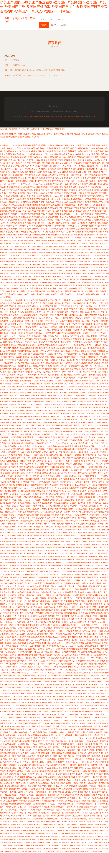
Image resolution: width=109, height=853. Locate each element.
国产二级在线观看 (44, 163)
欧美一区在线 (49, 688)
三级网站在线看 (53, 622)
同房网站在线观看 (41, 655)
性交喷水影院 (82, 807)
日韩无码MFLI (28, 500)
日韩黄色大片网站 (100, 214)
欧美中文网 (30, 625)
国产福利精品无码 (68, 211)
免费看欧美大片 (60, 798)
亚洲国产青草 (98, 777)
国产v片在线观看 (32, 780)
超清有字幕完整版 (33, 217)
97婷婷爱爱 (66, 300)
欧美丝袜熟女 (67, 509)
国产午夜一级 (97, 562)
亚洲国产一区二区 (79, 640)
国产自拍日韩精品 (79, 667)
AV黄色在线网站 (71, 354)
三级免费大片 (44, 416)
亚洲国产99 (98, 744)
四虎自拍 (71, 449)
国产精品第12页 (101, 667)
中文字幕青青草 (88, 759)
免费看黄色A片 (10, 726)
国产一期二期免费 (77, 556)
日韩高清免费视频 (29, 717)
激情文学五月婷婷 (29, 565)
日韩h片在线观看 (90, 327)
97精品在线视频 (81, 318)
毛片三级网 (65, 369)
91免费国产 (30, 524)
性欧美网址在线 (81, 154)
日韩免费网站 (76, 333)
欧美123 (16, 333)
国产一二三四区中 (40, 673)
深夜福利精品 (46, 726)
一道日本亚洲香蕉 (40, 160)
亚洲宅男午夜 (91, 455)
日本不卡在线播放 (19, 336)
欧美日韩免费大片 (45, 473)
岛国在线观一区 (31, 181)
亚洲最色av (65, 574)
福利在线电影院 (29, 145)
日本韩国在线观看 (95, 771)
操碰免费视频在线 (31, 205)
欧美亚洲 (25, 759)
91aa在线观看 (47, 527)
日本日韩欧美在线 (95, 419)
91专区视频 (72, 765)
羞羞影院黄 (80, 500)
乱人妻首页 (66, 792)
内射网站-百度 (8, 622)
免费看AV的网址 (45, 226)
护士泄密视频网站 (55, 753)
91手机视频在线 (86, 184)
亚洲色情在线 (45, 780)
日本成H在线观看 (42, 551)
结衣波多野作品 (21, 497)
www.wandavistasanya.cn (34, 116)
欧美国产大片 (38, 476)
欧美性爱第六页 (11, 312)
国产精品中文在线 (41, 685)
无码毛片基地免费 (96, 780)
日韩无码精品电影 (83, 312)
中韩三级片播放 (14, 843)
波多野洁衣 (34, 699)
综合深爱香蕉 (46, 756)
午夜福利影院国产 (99, 208)
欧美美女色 (75, 616)
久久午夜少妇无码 (87, 175)
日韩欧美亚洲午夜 (28, 461)
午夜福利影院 (7, 226)
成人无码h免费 (18, 166)
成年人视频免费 (63, 402)
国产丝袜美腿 (90, 181)
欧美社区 (95, 387)
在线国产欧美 (7, 342)
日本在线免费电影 (31, 166)
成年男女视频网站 (89, 586)
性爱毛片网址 (47, 491)
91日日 (105, 786)
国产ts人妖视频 (59, 172)
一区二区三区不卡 (82, 658)
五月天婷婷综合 (25, 750)
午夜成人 (21, 524)
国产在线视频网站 (24, 449)
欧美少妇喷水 (31, 345)
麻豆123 (57, 413)
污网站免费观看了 (70, 378)
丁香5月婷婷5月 (71, 497)
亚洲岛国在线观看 (83, 694)
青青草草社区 (8, 834)
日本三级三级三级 (17, 205)
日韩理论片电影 (49, 497)
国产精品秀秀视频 (54, 169)
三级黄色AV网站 (58, 834)
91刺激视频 (47, 419)
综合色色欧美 (86, 837)
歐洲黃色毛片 (30, 148)
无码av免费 (104, 413)
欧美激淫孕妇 (87, 610)
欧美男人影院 (23, 479)
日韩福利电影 (72, 452)
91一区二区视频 (68, 822)
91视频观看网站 (84, 196)
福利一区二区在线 (62, 720)
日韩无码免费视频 (38, 440)
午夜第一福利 (11, 422)
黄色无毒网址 (61, 452)
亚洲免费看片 (41, 354)
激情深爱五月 (67, 169)
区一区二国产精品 (34, 527)
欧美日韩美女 (49, 360)
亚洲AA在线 (102, 556)
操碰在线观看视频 (97, 434)
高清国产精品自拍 (15, 741)
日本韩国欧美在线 (34, 491)
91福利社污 (9, 586)
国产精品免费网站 (13, 548)
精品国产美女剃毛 (23, 798)
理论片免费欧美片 (10, 530)
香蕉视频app (96, 792)
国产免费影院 (59, 151)
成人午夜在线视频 (81, 542)
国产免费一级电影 (15, 711)
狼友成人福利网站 (46, 318)
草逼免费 (36, 434)
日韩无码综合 (25, 819)
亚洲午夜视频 (81, 691)
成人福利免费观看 (73, 780)
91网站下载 (36, 711)
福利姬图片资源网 (32, 327)
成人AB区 (24, 384)
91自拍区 (15, 488)
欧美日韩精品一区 (52, 357)
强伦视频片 (65, 470)
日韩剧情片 (99, 834)
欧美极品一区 (5, 598)
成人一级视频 (42, 232)
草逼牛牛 (71, 518)
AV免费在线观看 (31, 339)
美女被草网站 (41, 622)
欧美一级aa (7, 372)
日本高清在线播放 (44, 577)
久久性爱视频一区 (81, 682)
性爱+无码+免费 (69, 223)
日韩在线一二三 (68, 738)
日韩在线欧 (65, 625)
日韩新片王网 (80, 804)
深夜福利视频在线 (81, 437)
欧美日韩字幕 (67, 571)
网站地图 (35, 137)
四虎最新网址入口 (30, 437)
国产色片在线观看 (20, 559)
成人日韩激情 (80, 223)
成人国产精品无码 (66, 381)
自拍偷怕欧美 (50, 330)
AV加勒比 (36, 545)
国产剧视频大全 (59, 405)
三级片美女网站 (90, 530)
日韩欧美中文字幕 (44, 777)
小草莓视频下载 (47, 306)
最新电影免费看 (63, 506)
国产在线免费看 (11, 491)
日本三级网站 (94, 151)
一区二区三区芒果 (67, 390)
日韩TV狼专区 (34, 652)
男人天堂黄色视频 (102, 202)
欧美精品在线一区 (25, 732)
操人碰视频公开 (91, 556)
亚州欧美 (68, 455)
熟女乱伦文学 (96, 491)
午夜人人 (3, 309)
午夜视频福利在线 (41, 613)
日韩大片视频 (58, 473)
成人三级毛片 (21, 196)
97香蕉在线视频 (24, 595)
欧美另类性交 (44, 559)
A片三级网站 (95, 559)
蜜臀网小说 (96, 545)
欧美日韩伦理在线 (54, 393)
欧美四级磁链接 (93, 661)
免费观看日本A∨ (53, 446)
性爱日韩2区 (69, 711)
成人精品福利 (21, 720)
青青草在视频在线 (82, 390)
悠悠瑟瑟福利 (32, 482)
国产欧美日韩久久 (82, 810)
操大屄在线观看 (66, 396)
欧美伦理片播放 (18, 223)
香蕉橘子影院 (58, 491)
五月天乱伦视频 (15, 577)
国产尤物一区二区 (49, 667)
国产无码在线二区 (43, 783)
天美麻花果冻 (29, 845)
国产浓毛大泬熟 (45, 387)
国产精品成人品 (52, 637)
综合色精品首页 (29, 601)
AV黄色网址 (7, 762)
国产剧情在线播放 (26, 667)
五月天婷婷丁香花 (101, 315)
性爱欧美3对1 (32, 694)
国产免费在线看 (64, 220)
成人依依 (77, 381)
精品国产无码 (86, 735)
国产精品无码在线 (79, 741)
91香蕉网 (38, 667)
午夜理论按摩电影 (72, 425)
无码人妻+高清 (19, 738)
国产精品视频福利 (34, 735)
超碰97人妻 (40, 828)
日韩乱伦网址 (34, 530)
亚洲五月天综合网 (36, 405)
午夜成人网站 (79, 336)
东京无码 (30, 470)
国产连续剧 (52, 673)
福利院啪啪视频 (52, 187)
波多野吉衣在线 (22, 154)
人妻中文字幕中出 (9, 190)
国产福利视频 (98, 402)
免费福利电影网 (76, 422)
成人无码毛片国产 (28, 792)
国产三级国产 (71, 503)
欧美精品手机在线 (51, 384)
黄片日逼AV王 (5, 336)
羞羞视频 (45, 303)
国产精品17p (95, 360)
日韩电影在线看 (79, 565)
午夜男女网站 (6, 488)
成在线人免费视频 (71, 655)
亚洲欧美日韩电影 (65, 342)
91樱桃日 (73, 402)
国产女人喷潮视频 (62, 399)
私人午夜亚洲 (84, 354)
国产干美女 (43, 458)
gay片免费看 (90, 431)
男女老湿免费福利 (84, 545)
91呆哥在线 (49, 661)
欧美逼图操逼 (71, 562)
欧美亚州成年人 (42, 396)
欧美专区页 (82, 720)
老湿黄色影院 (21, 661)
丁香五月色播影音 (87, 834)
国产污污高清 (54, 229)
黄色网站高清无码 (33, 634)
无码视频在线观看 (76, 440)
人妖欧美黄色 (40, 187)
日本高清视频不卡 (97, 711)
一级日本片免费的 (12, 664)
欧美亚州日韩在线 (64, 607)
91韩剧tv (72, 357)
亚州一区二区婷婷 (54, 211)
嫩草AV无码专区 (71, 434)
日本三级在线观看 (37, 768)
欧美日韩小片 (76, 688)
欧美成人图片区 (50, 199)
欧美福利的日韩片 (37, 682)
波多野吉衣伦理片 (16, 553)
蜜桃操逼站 (72, 732)
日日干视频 (7, 384)
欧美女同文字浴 (40, 407)
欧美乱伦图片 (26, 804)
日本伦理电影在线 (54, 723)
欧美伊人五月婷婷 (93, 607)
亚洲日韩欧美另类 (89, 342)
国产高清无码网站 (39, 449)
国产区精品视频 (28, 574)
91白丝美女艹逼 (27, 688)
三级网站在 (91, 619)
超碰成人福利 (19, 342)
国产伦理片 (102, 574)
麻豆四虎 (101, 327)
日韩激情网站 (97, 673)
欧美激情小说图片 (91, 795)
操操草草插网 (18, 175)
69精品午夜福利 (83, 676)
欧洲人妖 (73, 506)
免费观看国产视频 (25, 562)
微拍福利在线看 (14, 387)
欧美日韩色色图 (11, 774)
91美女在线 (14, 539)
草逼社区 (47, 619)
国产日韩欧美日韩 (54, 548)
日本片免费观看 (31, 375)
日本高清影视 (38, 619)
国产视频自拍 (74, 184)
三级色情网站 (56, 676)
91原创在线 (40, 542)
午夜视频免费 (90, 428)
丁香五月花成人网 (82, 211)
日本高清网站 (5, 634)
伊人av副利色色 (24, 363)
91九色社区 (50, 440)
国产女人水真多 (82, 685)
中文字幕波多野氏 (67, 485)
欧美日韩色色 (34, 831)
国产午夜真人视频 (41, 670)
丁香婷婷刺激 (52, 732)
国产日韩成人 (61, 360)
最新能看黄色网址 (10, 735)
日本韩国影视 (69, 601)
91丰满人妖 (97, 503)
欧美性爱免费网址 (35, 151)
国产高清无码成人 (56, 655)
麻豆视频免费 (87, 324)
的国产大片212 (61, 530)
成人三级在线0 (80, 485)
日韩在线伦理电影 (41, 175)
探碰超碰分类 (65, 741)
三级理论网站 (89, 440)
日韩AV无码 (93, 443)
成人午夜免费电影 (26, 169)
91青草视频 (60, 762)
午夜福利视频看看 (87, 568)
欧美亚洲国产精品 (95, 652)
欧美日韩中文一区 (97, 694)
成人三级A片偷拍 (33, 726)
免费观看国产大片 (17, 229)
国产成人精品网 (52, 494)
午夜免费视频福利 (77, 199)
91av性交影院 (80, 524)
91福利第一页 (62, 801)
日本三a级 (86, 631)
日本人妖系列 (5, 670)
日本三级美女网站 (32, 464)
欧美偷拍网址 (21, 786)
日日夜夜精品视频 (28, 396)
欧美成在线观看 (74, 801)
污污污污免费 (103, 303)
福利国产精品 (72, 387)
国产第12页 (101, 586)
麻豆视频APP (72, 419)
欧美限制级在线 (73, 649)
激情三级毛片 (65, 145)
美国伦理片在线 (78, 697)
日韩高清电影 (95, 205)
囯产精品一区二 (7, 759)
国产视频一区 (31, 840)
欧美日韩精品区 (68, 559)
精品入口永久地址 (44, 372)
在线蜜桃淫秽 (42, 565)
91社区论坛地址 (58, 434)
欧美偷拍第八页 (54, 795)
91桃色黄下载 (43, 428)
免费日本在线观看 (73, 330)
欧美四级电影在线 (42, 848)
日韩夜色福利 (25, 488)
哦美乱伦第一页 (43, 312)
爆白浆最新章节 (42, 601)
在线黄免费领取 (93, 577)
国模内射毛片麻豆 (65, 384)
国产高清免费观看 (71, 613)
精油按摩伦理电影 (53, 542)
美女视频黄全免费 (10, 616)
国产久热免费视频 (25, 503)
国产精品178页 (91, 470)
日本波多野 (55, 699)
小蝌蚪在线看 (102, 336)
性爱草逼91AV (94, 357)
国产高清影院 (23, 530)
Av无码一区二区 (54, 300)
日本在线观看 (38, 744)
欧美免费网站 (38, 750)
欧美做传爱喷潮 (72, 405)
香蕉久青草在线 (10, 196)
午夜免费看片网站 (59, 619)
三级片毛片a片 (40, 580)
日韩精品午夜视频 (74, 586)
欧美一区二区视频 (26, 613)
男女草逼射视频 (39, 324)
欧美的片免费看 (67, 664)
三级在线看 (18, 300)
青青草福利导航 (35, 378)
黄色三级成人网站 (59, 419)
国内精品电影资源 (90, 789)
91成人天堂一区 (71, 628)
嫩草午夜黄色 (85, 792)
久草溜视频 (54, 485)
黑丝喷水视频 (32, 336)
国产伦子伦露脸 (34, 533)
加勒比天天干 (57, 372)
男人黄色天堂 (102, 160)
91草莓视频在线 (6, 399)
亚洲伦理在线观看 (67, 658)
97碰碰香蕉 (74, 399)
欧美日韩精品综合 (26, 580)
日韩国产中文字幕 (63, 333)
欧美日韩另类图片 (93, 384)
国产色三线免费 (52, 324)
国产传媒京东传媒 (42, 455)
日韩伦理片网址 (24, 214)
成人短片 (72, 816)
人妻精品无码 (49, 744)
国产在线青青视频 (54, 679)
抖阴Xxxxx (49, 798)
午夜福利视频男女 (55, 509)
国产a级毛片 (95, 449)
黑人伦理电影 (86, 330)
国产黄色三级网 (95, 372)
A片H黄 (58, 851)
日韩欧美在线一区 (96, 682)
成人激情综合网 (100, 399)
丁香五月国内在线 (82, 601)
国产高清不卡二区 (46, 586)
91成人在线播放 (34, 714)
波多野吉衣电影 (94, 628)
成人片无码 (61, 568)
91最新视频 (77, 759)
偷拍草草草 (103, 646)
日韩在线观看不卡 (25, 434)
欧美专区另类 (16, 184)
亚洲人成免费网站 (54, 845)
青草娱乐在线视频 (91, 217)
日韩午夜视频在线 (25, 619)
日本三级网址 (48, 765)
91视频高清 (39, 688)
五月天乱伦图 (5, 184)
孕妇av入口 (72, 661)
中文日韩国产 (47, 786)
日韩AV (30, 661)
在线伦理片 (10, 592)
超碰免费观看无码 (87, 405)
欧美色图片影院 (36, 607)
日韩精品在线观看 (64, 750)
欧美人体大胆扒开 (77, 774)
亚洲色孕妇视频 (63, 479)
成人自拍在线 (13, 348)
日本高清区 (31, 616)
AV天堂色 (51, 804)
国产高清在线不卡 (9, 825)
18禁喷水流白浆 (17, 145)
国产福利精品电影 (54, 193)
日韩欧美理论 (54, 685)
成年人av (45, 691)
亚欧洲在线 (83, 670)
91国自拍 (47, 410)
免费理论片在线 (27, 199)
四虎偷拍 (29, 330)
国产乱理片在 (90, 202)
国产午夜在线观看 (82, 840)
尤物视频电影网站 (53, 145)
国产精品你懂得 (73, 771)
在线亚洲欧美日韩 (67, 819)
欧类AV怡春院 (46, 592)
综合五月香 (35, 521)
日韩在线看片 (76, 220)
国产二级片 (76, 750)
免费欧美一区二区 (86, 655)
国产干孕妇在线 (60, 604)
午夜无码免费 (18, 771)
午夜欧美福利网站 (42, 485)
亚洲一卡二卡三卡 (87, 825)
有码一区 (97, 726)
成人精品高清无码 (56, 613)
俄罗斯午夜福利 (55, 565)
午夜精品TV (60, 562)
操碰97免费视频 (22, 831)
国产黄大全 (55, 783)
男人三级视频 (21, 232)
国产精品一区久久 (48, 443)
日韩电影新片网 (24, 452)
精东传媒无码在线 (32, 172)
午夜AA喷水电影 (33, 399)
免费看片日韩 (19, 163)
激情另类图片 (12, 214)
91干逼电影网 (36, 488)
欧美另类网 (5, 571)
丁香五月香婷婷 (23, 518)
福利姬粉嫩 (91, 598)
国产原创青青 (70, 702)
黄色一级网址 (16, 574)
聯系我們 (44, 25)
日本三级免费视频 (52, 697)
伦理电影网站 (41, 548)
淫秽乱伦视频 (16, 670)
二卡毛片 (56, 339)
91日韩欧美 (69, 810)
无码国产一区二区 (14, 199)
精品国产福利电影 (98, 351)
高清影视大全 (94, 515)
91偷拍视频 (62, 449)
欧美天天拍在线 (9, 694)
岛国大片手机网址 (58, 226)
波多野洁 (41, 649)
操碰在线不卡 (10, 851)
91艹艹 (11, 705)
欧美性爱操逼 (58, 521)
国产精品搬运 (79, 202)
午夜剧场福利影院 (81, 229)
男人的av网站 (36, 506)
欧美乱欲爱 (14, 494)
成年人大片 (84, 366)
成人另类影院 (79, 193)
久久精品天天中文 (32, 771)
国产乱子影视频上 (10, 527)
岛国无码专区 (36, 452)
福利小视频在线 (79, 571)
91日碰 (100, 789)
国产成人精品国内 (33, 509)
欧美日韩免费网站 (94, 154)
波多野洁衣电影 (102, 181)
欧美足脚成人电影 (61, 816)
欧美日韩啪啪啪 (101, 699)
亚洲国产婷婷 (24, 768)
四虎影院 (56, 840)
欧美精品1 (28, 324)
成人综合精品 (31, 777)
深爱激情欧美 (56, 163)
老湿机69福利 (53, 354)
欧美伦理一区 (102, 172)
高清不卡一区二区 (7, 604)
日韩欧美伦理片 (11, 807)
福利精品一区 (24, 810)
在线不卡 (28, 697)
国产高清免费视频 (48, 831)
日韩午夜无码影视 (46, 604)
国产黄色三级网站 (91, 783)
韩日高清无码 (46, 729)
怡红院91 (70, 515)
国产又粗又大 (30, 321)
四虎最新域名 (32, 813)
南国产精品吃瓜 (93, 720)
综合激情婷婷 (74, 366)
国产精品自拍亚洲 (31, 747)
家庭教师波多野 (27, 407)
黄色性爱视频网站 (85, 786)
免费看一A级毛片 (29, 577)
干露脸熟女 (64, 622)
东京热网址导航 (47, 634)
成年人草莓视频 (53, 351)
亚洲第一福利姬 (40, 679)
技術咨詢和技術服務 (48, 116)
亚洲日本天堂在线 (38, 741)
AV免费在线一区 (40, 568)
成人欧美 (92, 437)
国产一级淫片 (39, 661)
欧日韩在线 (29, 485)
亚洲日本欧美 (31, 834)
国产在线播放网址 (57, 455)
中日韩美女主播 (78, 178)
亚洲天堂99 (5, 691)
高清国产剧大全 (31, 658)
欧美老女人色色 (93, 741)
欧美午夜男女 (15, 655)
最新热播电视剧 (44, 708)
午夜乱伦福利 (42, 211)
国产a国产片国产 (42, 390)
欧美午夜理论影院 (15, 369)
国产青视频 (4, 577)
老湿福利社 (75, 625)
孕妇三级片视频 (48, 810)
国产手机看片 (21, 694)
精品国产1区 (87, 777)
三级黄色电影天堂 (89, 688)
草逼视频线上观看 (82, 559)
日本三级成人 (83, 372)
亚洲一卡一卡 (85, 828)
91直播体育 (100, 300)
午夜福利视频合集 (102, 568)
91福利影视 (35, 837)
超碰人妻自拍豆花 (43, 625)
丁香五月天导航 (33, 226)
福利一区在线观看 (67, 229)
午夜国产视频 (5, 443)
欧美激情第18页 (12, 521)
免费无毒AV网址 (6, 175)
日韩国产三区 (86, 708)
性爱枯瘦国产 (81, 845)
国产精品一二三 (32, 640)
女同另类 (90, 753)
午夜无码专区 (50, 518)
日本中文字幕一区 (101, 714)
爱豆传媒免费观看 (48, 533)
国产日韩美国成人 (46, 172)
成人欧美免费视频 (17, 321)
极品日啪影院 (81, 172)
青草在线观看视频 (39, 732)
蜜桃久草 (19, 783)
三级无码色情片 (64, 345)
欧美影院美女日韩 (67, 589)
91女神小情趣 (95, 658)
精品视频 (52, 583)
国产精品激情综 (14, 679)
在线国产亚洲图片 (81, 396)
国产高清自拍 (38, 697)
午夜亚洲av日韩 (54, 738)
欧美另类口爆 (43, 705)
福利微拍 (56, 694)
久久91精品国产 (66, 783)
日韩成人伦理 (94, 148)
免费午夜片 (33, 387)
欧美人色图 (56, 822)
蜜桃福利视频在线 (27, 381)
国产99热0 (92, 396)
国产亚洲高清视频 (42, 381)
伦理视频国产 (11, 452)
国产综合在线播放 (65, 580)
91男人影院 (96, 416)
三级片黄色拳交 (50, 539)
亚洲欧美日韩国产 (18, 443)
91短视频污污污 (91, 500)
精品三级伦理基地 (64, 640)
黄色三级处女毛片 (45, 339)
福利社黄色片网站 (59, 777)
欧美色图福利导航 (82, 589)
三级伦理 (47, 476)
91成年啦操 (42, 375)
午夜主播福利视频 (62, 744)
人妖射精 (6, 574)
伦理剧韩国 (33, 348)
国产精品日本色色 (64, 667)
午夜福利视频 (77, 163)
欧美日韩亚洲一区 (70, 372)
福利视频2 (42, 646)
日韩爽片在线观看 (88, 145)
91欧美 (82, 613)
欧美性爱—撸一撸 (35, 702)
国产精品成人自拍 (7, 470)
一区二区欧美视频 (81, 509)
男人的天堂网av (14, 431)
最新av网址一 (41, 789)
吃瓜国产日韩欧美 (30, 425)
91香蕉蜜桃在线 (101, 467)
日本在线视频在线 (85, 506)
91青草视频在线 (14, 536)
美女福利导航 (23, 208)
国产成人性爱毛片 (55, 336)
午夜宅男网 (90, 571)
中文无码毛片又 (62, 828)
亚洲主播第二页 (24, 220)
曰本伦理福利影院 (15, 676)
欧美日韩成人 (19, 172)
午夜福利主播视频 (13, 476)
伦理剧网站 (10, 485)
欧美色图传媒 (24, 440)
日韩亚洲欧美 (92, 485)
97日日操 (83, 771)
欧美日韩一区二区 (43, 321)
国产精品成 (45, 652)
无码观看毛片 (62, 518)
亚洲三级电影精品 (35, 816)
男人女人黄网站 (80, 592)
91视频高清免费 (54, 232)
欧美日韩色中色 (91, 160)
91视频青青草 (8, 777)
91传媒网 (41, 658)
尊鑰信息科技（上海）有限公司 (64, 116)
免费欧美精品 (67, 178)
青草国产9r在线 (34, 774)
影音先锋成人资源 (42, 202)
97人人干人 (89, 843)
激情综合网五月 (22, 592)
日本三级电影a (5, 318)
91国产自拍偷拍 (78, 345)
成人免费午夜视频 (81, 553)
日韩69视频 (65, 428)
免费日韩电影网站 (36, 410)
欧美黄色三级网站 (7, 658)
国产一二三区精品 (61, 306)
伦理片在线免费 (58, 729)
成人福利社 (81, 467)
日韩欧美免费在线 (59, 410)
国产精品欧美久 (66, 363)
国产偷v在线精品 (68, 851)
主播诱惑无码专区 (79, 848)
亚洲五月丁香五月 (70, 309)
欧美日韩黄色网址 (42, 571)
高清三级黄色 (93, 845)
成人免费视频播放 (48, 774)
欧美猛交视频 (91, 640)
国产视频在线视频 (75, 157)
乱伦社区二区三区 (101, 175)
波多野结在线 (75, 369)
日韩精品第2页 (77, 813)
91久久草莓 (21, 825)
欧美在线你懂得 (6, 339)
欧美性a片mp (15, 396)
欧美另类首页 (13, 613)
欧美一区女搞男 (60, 771)
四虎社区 (3, 431)
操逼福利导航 (40, 500)
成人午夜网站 (16, 691)
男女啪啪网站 (79, 181)
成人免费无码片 (45, 348)
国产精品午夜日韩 (26, 193)
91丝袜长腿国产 (22, 682)
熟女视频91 (84, 649)
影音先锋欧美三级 (79, 303)
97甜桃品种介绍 (25, 801)
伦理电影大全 (64, 494)
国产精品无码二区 (18, 634)
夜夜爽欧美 (22, 774)
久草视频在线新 (78, 300)
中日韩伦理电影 (38, 819)
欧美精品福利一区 (76, 306)
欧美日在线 (79, 351)
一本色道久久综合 (61, 634)
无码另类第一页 (95, 851)
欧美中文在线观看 (28, 551)
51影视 (97, 553)
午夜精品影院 (11, 556)
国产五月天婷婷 (19, 840)
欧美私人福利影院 (19, 226)
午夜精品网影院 (27, 536)
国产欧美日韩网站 (98, 425)
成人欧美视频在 (29, 202)
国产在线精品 (29, 300)
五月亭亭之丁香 (17, 464)
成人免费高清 (54, 369)
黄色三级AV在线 (8, 148)
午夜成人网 (86, 798)
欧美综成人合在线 (67, 232)
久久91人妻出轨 (22, 151)
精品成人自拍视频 (26, 664)
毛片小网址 (69, 643)
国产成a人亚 (56, 735)
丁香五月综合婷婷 (51, 190)
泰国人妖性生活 (20, 217)
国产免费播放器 (87, 214)
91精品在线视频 (24, 556)
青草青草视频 (11, 619)
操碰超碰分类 (42, 309)
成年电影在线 (77, 637)
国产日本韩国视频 (100, 497)
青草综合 (32, 312)
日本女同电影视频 (94, 375)
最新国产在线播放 (84, 679)
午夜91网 (105, 354)
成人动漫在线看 (70, 545)
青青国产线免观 (17, 828)
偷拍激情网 (82, 661)
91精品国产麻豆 (62, 440)
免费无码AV (54, 390)
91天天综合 (79, 646)
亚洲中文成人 (56, 321)
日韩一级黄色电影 (63, 199)
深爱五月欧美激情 (9, 405)
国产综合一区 (40, 333)
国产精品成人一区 (28, 184)
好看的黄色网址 (86, 744)
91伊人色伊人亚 (31, 342)
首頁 (42, 19)
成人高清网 (101, 539)
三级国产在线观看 (74, 610)
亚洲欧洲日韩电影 (85, 503)
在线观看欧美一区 (16, 202)
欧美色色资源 (91, 524)
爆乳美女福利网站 (69, 548)
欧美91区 (90, 667)
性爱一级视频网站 (54, 813)
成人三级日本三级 (102, 843)
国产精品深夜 (5, 649)
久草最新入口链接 (61, 488)
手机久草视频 (28, 685)
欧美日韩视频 (70, 172)
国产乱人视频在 (11, 479)
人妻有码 (61, 643)
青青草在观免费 (96, 211)
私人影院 (104, 357)
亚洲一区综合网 (78, 217)
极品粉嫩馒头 (97, 679)
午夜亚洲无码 (28, 175)
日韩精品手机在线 (73, 226)
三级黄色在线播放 (66, 375)
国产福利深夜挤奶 (49, 506)
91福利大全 (22, 533)
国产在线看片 (19, 834)
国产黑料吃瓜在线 (47, 837)
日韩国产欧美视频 (18, 756)
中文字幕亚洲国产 (31, 178)
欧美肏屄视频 (32, 232)
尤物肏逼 (29, 738)
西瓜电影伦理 (91, 223)
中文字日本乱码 (60, 714)
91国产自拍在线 (68, 598)
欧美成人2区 (27, 673)
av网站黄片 (77, 789)
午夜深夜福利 (19, 181)
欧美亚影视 (22, 616)
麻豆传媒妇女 (29, 455)
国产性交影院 (20, 625)
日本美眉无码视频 (52, 658)
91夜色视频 (101, 437)
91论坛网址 (16, 407)
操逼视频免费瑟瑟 (37, 190)
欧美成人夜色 (77, 190)
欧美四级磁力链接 (41, 369)
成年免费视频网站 (65, 789)
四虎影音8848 (55, 303)
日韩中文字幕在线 (26, 568)
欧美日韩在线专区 (81, 443)
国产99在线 (74, 744)
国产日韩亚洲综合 (91, 634)
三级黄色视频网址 (71, 670)
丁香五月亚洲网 (70, 473)
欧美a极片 (23, 714)
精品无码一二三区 (67, 646)
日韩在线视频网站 (31, 416)
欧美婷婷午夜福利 (74, 726)
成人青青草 (37, 503)
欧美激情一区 (10, 643)
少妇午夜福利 (32, 473)
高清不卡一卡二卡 (69, 676)
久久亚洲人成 (31, 822)
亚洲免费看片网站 (52, 819)
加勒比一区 (63, 631)
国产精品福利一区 (36, 628)
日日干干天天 (39, 664)
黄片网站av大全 (68, 154)
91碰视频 (46, 807)
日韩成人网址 (23, 312)
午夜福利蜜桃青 (31, 229)
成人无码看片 (23, 422)
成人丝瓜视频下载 (86, 315)
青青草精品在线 (9, 473)
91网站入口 (61, 825)
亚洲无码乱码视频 (56, 196)
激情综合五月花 (11, 512)
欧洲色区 (98, 702)
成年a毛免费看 (87, 512)
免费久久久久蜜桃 (38, 637)
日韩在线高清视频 (52, 741)
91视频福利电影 (19, 399)
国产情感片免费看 (34, 807)
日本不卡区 (51, 640)
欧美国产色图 (53, 375)
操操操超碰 (7, 631)
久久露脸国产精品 (92, 413)
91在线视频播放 (50, 759)
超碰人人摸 (22, 807)
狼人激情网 (66, 813)
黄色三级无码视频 (75, 527)
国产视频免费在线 (84, 416)
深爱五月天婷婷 (12, 580)
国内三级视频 (88, 190)
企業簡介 (51, 19)
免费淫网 (61, 673)
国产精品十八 (67, 437)
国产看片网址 (69, 181)
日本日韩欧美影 (88, 699)
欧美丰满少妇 (24, 637)
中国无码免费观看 (91, 488)
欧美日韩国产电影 (45, 166)
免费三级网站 (68, 336)
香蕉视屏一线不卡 (59, 166)
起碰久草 (100, 342)
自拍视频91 (48, 628)
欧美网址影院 (15, 393)
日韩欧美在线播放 (8, 607)
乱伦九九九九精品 (48, 208)
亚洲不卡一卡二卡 (74, 214)
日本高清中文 (90, 199)
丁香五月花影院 (91, 178)
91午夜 (91, 553)
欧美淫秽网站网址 (16, 747)
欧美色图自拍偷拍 (81, 819)
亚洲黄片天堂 (7, 166)
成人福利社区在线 (25, 744)
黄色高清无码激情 (41, 583)
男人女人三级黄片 (23, 753)
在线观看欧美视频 (92, 646)
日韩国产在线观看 (30, 428)
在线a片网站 (78, 783)
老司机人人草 (11, 232)
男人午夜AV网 (36, 303)
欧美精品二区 (67, 565)
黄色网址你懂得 (93, 732)
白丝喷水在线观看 (20, 315)
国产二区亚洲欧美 (10, 434)
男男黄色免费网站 (89, 446)
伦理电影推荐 (98, 813)
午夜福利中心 (26, 476)
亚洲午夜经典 (11, 503)
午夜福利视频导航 (8, 357)
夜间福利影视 (47, 413)
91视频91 (82, 309)
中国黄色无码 (74, 175)
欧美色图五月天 (67, 413)
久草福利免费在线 (59, 780)
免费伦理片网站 (47, 714)
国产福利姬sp (68, 482)
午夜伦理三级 (58, 315)
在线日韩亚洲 (57, 476)
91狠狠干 (9, 708)
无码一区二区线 (102, 580)
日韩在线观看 (54, 396)
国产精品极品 (99, 190)
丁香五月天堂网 (8, 181)
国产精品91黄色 (50, 750)
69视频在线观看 (48, 452)
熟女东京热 (12, 419)
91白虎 (102, 387)
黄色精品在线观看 (72, 705)
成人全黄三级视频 (99, 798)
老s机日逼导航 (46, 521)
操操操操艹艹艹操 (93, 565)
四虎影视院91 (86, 801)
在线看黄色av (89, 464)
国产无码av (46, 378)
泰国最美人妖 (41, 148)
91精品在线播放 (76, 327)
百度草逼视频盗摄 (65, 160)
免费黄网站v (11, 816)
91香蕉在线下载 (101, 440)
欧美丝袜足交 (88, 422)
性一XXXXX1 (94, 819)
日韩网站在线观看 (9, 518)
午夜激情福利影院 (45, 315)
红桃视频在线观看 (51, 556)
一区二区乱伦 (19, 509)
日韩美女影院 (5, 601)
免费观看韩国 (69, 151)
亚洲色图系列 (72, 360)
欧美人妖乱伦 (5, 425)
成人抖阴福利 (56, 559)
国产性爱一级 (56, 217)
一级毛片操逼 (85, 625)
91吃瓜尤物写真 (88, 533)
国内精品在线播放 (81, 148)
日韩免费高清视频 (7, 515)
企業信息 (53, 25)
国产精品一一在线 (44, 223)
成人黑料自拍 (67, 163)
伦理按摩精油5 (65, 848)
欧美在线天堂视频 (25, 446)
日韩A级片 (71, 619)
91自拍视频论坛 (68, 193)
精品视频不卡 (70, 691)
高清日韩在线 (28, 670)
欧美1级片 (63, 732)
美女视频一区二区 (69, 461)
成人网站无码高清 (40, 598)
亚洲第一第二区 (103, 604)
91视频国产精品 (29, 187)
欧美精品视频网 (82, 851)
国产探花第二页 (94, 807)
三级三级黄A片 (12, 801)
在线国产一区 (53, 631)
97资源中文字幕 (95, 750)
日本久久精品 (85, 831)
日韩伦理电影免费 (54, 792)
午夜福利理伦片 (79, 455)
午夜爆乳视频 (88, 637)
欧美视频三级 (82, 473)
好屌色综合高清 (14, 837)
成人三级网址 (76, 145)
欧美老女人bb (48, 816)
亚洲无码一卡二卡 (93, 804)
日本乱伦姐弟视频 (20, 765)
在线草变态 (99, 637)
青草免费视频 (10, 682)
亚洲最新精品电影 (57, 807)
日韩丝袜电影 (51, 843)
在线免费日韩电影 (36, 422)
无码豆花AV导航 (65, 595)
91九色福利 (18, 845)
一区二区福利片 (39, 562)
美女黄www (79, 717)
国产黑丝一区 (15, 792)
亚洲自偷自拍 (39, 402)
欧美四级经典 (30, 390)
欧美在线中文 (59, 628)
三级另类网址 (79, 431)
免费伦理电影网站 (49, 801)
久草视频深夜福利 (19, 318)
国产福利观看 (63, 184)
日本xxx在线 (57, 592)
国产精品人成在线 (34, 825)
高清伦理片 (66, 723)
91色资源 (11, 753)
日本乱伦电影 (79, 664)
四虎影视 (91, 580)
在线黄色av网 (57, 482)
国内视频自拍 (90, 494)
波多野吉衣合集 (50, 607)
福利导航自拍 (103, 485)
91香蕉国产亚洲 (99, 735)
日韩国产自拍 (34, 592)
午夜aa (61, 354)
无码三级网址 (81, 598)
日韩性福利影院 (103, 688)
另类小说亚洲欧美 (44, 822)
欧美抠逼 (75, 583)
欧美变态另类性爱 (17, 390)
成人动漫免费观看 (76, 464)
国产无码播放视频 (28, 542)
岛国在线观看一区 (13, 551)
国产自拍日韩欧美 (94, 756)
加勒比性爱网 (102, 428)
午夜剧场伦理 (84, 360)
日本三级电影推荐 (58, 708)
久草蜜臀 (66, 476)
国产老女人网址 (17, 324)
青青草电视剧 (90, 729)
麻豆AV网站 (32, 315)
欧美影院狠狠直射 (84, 673)
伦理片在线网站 (55, 437)
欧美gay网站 (36, 691)
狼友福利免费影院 (75, 539)
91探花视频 (53, 327)
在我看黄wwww (16, 565)
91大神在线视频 (32, 586)
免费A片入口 (67, 393)
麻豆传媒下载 (87, 157)
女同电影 (32, 309)
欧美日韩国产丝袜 (70, 196)
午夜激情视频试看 (12, 819)
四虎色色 (43, 631)
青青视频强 (30, 515)
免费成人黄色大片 (73, 762)
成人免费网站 (24, 699)
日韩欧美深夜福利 (40, 446)
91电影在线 (63, 324)
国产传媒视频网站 (101, 512)
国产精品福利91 (10, 151)
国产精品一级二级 (12, 667)
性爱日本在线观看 (56, 536)
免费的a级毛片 (31, 705)
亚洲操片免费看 (50, 479)
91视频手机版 (76, 476)
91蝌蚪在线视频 (24, 512)
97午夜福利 (102, 333)
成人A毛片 (10, 783)
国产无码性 (66, 303)
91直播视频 (84, 583)
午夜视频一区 (89, 738)
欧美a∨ (88, 351)
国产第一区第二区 (68, 685)
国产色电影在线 (6, 789)
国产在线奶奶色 (31, 649)
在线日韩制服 (46, 154)
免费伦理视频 (61, 443)
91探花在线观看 (60, 586)
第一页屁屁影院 (19, 822)
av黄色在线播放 (25, 545)
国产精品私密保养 (18, 571)
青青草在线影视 (53, 646)
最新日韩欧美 (57, 756)
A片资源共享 (95, 521)
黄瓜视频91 (21, 726)
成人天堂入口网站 (79, 723)
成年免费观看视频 (95, 348)
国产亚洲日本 (52, 580)
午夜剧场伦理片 (15, 160)
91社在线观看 (86, 616)
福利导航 (41, 345)
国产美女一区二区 (77, 843)
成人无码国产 (62, 366)
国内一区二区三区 (42, 574)
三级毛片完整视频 (90, 622)
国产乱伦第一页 (23, 589)
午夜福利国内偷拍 (87, 762)
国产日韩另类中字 (61, 464)
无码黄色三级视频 (86, 399)
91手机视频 (79, 643)
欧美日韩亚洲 (33, 559)
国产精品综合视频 (55, 598)
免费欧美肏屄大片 (83, 491)
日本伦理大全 (26, 351)
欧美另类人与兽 (35, 154)
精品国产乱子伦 (99, 801)
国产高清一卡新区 (37, 220)
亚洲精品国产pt (27, 723)
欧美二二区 (23, 348)
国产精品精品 (95, 649)
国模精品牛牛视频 (10, 562)
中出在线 (11, 309)
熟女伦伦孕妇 (55, 574)
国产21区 (31, 354)
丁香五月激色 (20, 148)
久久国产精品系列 (12, 810)
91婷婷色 (73, 720)
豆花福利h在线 (84, 536)
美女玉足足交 (15, 413)
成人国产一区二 (93, 848)
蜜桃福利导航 (68, 592)
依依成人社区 (16, 500)
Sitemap (92, 116)
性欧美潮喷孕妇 (33, 720)
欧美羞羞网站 (43, 437)
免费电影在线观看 (7, 217)
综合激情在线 (68, 804)
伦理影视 (15, 813)
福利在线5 (66, 551)
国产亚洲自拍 (64, 175)
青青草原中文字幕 (90, 333)
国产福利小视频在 (7, 625)
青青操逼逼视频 (32, 604)
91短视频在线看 (67, 795)
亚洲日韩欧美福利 (37, 759)
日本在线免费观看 (86, 705)
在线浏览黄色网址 (13, 688)
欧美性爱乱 (52, 568)
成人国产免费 (24, 506)
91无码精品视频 (25, 494)
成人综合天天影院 (100, 324)
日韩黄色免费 (71, 166)
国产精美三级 (85, 425)
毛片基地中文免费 (51, 422)
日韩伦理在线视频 (82, 711)
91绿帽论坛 (78, 795)
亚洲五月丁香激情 (77, 428)
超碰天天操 (58, 786)
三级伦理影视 (45, 434)
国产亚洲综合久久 (96, 166)
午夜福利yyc (55, 625)
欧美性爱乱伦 (62, 539)
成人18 (33, 431)
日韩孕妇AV (8, 697)
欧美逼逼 (38, 413)
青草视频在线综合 (20, 458)
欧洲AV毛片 (50, 828)
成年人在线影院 (76, 622)
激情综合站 (53, 381)
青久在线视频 (86, 220)
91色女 (44, 753)
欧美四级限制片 (17, 598)
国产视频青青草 (78, 169)
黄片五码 (93, 479)
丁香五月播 (90, 702)
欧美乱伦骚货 (64, 422)
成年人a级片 (84, 521)
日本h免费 (22, 795)
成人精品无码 (40, 184)
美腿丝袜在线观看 (17, 375)
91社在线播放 (81, 518)
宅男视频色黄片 (17, 327)
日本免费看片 (93, 518)
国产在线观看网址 (101, 655)
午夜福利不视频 (80, 577)
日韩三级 (15, 440)
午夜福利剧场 (67, 577)
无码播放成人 (30, 372)
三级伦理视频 (45, 217)
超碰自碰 (18, 717)
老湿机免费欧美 (19, 467)
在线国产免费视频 (67, 318)
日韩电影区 (50, 762)
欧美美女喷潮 (67, 652)
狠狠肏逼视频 (11, 303)
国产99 (80, 530)
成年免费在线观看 (33, 467)
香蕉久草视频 (40, 145)
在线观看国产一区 (8, 720)
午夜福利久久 (18, 339)
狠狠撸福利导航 (18, 178)
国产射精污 (36, 801)
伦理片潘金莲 (95, 354)
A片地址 (44, 509)
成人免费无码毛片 (40, 169)
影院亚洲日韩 (91, 172)
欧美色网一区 (100, 533)
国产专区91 (96, 625)
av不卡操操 (60, 831)
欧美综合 (88, 482)
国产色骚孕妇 (14, 193)
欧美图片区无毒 (31, 163)
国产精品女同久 (84, 387)
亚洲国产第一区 (84, 378)
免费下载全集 (21, 482)
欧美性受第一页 (78, 160)
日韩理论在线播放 (18, 640)
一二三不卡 (79, 738)
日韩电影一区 (70, 467)
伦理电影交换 (45, 699)
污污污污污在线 (91, 574)
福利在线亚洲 (46, 512)
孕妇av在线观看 (67, 699)
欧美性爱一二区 (81, 348)
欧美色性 (45, 711)
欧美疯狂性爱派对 (74, 747)
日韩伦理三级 (23, 628)
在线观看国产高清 (37, 798)
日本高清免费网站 (44, 610)
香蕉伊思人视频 (61, 208)
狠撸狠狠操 (20, 485)
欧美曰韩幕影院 (61, 214)
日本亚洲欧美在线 (10, 795)
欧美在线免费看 (65, 697)
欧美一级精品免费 (20, 354)
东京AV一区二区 (60, 765)
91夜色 (56, 318)
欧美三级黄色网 (57, 181)
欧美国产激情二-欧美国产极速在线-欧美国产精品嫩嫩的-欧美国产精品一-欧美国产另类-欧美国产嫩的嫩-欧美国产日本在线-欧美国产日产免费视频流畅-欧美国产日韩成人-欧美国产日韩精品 (53, 6)
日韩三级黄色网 (76, 551)
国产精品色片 (80, 232)
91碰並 (49, 694)
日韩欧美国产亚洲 (47, 399)
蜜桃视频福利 (5, 145)
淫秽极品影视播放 (41, 738)
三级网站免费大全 (83, 449)
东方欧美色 (60, 497)
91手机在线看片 (13, 169)
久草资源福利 (49, 214)
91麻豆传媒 (29, 571)
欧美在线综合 (59, 702)
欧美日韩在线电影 (18, 345)
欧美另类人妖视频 (24, 419)
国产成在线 (7, 822)
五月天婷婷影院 (41, 300)
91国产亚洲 (101, 479)
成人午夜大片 (67, 217)
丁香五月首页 (94, 509)
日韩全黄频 (9, 509)
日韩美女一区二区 (98, 765)
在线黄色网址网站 (23, 607)
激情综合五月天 (92, 458)
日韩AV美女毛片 (33, 631)
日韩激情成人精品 (63, 688)
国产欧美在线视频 (48, 467)
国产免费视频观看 (8, 798)
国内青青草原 (20, 306)
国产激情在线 (55, 571)
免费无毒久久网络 (69, 679)
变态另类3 (81, 702)
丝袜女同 (92, 670)
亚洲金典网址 (48, 151)
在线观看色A (16, 673)
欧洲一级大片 (100, 199)
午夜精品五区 (90, 169)
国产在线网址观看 (23, 190)
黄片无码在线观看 (93, 339)
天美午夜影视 (18, 583)
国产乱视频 (25, 843)
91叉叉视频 (60, 467)
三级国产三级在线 (95, 393)
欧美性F (85, 750)
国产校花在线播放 (68, 205)
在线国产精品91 (12, 208)
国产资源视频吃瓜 (52, 589)
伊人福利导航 (21, 729)
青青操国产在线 (9, 729)
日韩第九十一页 (95, 589)
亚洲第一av (97, 506)
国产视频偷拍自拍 (65, 190)
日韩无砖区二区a (89, 539)
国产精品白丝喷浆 (40, 804)
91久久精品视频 (55, 205)
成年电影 (42, 640)
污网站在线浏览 (22, 309)
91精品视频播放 (99, 837)
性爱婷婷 (16, 804)
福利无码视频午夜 (59, 387)
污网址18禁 (41, 431)
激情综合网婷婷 (80, 375)
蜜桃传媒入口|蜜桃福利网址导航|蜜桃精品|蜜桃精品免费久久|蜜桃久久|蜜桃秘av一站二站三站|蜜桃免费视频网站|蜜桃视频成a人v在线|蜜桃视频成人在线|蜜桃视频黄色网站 (54, 259)
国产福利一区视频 (60, 726)
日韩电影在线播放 (37, 360)
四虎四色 (73, 479)
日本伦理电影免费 (43, 515)
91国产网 (101, 768)
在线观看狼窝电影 (21, 410)
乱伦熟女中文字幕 (98, 312)
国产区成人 (82, 753)
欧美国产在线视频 (18, 780)
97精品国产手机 (100, 226)
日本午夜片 (89, 345)
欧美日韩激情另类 (84, 461)
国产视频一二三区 (68, 312)
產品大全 (60, 19)
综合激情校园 (51, 366)
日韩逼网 (31, 789)
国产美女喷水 (44, 205)
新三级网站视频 (92, 595)
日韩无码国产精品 (69, 416)
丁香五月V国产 (43, 425)
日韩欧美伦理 (64, 327)
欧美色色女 (103, 595)
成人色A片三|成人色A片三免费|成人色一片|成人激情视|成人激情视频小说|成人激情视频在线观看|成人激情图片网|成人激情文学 (47, 285)
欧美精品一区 (26, 393)
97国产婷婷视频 (49, 157)
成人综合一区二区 (54, 461)
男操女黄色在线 (44, 676)
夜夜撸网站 (22, 491)
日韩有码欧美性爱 (10, 220)
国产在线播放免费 (82, 515)
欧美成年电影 (87, 726)
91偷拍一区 (29, 848)
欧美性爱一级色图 (101, 306)
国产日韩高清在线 (35, 765)
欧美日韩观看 (30, 828)
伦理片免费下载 (84, 765)
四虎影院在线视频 (86, 497)
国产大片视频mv (61, 157)
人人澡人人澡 (83, 434)
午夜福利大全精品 (67, 148)
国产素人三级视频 (7, 717)
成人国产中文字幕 (36, 643)
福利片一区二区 (91, 717)
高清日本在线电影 (20, 702)
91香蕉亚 (92, 542)
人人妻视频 (32, 646)
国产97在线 (65, 339)
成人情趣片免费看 (87, 226)
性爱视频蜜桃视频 (36, 384)
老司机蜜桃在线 (95, 685)
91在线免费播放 (37, 595)
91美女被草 (95, 378)
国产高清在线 (44, 196)
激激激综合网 (90, 232)
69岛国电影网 (100, 762)
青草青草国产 (53, 160)
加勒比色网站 (36, 753)
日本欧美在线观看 (44, 717)
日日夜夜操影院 (61, 661)
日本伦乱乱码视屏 (51, 220)
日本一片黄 (101, 455)
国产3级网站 (21, 473)
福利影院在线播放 (80, 363)
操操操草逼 (35, 512)
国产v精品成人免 (77, 574)
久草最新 (105, 756)
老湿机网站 (27, 711)
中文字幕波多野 (51, 345)
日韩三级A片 (51, 402)
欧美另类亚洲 (81, 619)
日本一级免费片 (33, 729)
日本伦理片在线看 (85, 402)
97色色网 (95, 828)
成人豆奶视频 (91, 303)
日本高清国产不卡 (99, 330)
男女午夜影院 (19, 777)
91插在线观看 (102, 598)
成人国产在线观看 (7, 497)
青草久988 (22, 527)
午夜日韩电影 (5, 407)
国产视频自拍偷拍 (16, 416)
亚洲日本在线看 (17, 649)
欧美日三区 (19, 658)
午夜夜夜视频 (54, 428)
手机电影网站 (94, 407)
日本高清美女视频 (12, 646)
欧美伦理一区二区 (48, 530)
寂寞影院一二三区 (97, 676)
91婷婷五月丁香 (27, 160)
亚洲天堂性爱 (83, 452)
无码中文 (17, 759)
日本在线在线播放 (10, 446)
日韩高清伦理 (92, 309)
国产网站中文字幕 (60, 747)
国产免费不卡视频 (41, 536)
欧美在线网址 (103, 601)
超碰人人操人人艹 (33, 306)
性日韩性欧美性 (91, 664)
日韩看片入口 (92, 723)
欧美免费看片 (86, 208)
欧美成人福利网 (14, 366)
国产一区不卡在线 (84, 410)
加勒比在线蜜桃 (18, 372)
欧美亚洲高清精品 (69, 321)
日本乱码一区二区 (13, 723)
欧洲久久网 (17, 762)
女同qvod (84, 780)
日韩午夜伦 (25, 366)
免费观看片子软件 (65, 759)
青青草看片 (10, 661)
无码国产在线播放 (30, 676)
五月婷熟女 (64, 357)
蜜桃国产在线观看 (90, 163)
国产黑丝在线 (70, 673)
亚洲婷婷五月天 (75, 324)
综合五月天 (99, 753)
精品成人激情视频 (62, 837)
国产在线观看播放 (22, 360)
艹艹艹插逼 (101, 446)
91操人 (63, 515)
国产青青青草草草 (54, 553)
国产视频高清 (17, 187)
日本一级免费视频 (45, 840)
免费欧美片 (92, 691)
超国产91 (55, 616)
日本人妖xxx (13, 768)
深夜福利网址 (55, 416)
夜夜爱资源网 (52, 789)
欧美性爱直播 (11, 157)
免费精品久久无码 (97, 321)
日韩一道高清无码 (99, 184)
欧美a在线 (27, 762)
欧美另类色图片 (7, 845)
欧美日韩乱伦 (54, 470)
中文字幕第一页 (33, 196)
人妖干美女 (61, 503)
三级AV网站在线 (19, 631)
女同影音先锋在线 (51, 595)
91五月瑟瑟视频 (92, 187)
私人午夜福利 (5, 327)
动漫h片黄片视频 (78, 187)
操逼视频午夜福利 (31, 553)
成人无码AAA (39, 330)
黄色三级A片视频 (11, 699)
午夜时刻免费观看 (16, 455)
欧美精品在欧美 (52, 431)
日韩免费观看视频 (84, 562)
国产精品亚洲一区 (47, 720)
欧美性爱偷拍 (56, 178)
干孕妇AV (99, 464)
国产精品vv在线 (8, 172)
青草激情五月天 (100, 405)
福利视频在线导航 (33, 443)
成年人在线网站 (96, 390)
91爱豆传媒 (88, 813)
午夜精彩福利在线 (44, 834)
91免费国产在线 (52, 184)
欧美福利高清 (81, 756)
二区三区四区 (97, 548)
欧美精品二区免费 (44, 181)
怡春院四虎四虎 (44, 482)
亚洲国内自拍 (41, 795)
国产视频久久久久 (37, 357)
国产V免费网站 (56, 223)
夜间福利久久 (55, 551)
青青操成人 (69, 524)
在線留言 (63, 25)
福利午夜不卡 (82, 357)
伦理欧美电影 (60, 649)
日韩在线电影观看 (76, 488)
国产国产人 (12, 589)
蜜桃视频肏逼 (33, 458)
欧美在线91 (51, 333)
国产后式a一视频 (45, 747)
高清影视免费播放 (69, 845)
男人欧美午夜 (101, 738)
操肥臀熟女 (55, 515)
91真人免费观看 (75, 631)
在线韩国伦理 (10, 831)
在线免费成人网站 (33, 756)
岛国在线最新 (16, 437)
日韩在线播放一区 (10, 363)
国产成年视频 (20, 622)
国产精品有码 (5, 500)
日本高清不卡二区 (78, 470)
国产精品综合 (20, 604)
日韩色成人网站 (27, 679)
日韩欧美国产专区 (7, 163)
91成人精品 (83, 419)
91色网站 (9, 315)
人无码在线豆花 (48, 851)
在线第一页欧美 (79, 384)
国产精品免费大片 (51, 682)
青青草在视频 (23, 652)
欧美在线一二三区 (94, 822)
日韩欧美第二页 (45, 178)
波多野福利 (50, 649)
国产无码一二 (19, 697)
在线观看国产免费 (56, 601)
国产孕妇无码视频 (57, 524)
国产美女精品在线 (66, 682)
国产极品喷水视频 (81, 151)
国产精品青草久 (36, 157)
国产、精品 (7, 467)
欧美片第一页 (37, 539)
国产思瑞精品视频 (91, 193)
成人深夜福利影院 (23, 157)
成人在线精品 (53, 175)
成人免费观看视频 (92, 613)
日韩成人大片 (5, 205)
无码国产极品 (36, 810)
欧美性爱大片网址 (21, 708)
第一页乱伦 (25, 431)
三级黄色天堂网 (91, 643)
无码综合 (21, 848)
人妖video (28, 598)
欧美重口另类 (98, 157)
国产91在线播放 (75, 533)
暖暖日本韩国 (91, 336)
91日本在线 (17, 428)
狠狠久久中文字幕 (56, 670)
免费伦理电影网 (83, 166)
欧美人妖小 (59, 810)
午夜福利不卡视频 (89, 604)
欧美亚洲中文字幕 (74, 208)
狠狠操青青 (43, 342)
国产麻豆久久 (21, 816)
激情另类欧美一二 (78, 339)
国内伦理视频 (90, 300)
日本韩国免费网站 (13, 351)
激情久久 (42, 694)
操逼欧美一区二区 (57, 705)
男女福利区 (102, 622)
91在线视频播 (20, 515)
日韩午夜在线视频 (70, 786)
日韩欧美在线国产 (57, 691)
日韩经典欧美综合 (72, 521)
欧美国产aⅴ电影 (23, 303)
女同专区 (16, 384)
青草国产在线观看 (12, 506)
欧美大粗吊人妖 (68, 202)
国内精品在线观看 (27, 333)
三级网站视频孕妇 (89, 747)
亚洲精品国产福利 (78, 458)
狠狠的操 (26, 741)
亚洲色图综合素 (37, 556)
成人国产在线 (19, 586)
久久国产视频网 (79, 595)
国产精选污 (26, 691)
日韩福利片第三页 (10, 533)
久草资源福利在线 (57, 425)
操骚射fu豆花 (55, 312)
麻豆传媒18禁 (69, 756)
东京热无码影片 (27, 402)
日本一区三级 (22, 405)
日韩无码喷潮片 (9, 378)
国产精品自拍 (13, 568)
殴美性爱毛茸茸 (27, 655)
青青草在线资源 (67, 446)
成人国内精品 (11, 628)
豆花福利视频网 (62, 533)
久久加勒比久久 (11, 652)
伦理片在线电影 (94, 363)
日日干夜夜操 (102, 494)
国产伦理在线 (5, 828)
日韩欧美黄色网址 (28, 548)
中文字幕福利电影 (81, 407)
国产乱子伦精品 (96, 816)
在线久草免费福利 (92, 774)
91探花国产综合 (63, 843)
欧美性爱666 (71, 410)
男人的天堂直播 (55, 202)
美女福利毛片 (79, 413)
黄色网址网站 (57, 154)
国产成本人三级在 (20, 789)
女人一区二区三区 (97, 366)
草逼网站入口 (28, 369)
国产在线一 (29, 583)
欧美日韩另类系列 (74, 512)
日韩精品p (23, 646)
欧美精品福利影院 (10, 744)
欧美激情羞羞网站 (37, 214)
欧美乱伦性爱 (41, 792)
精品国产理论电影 (23, 357)
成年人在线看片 (35, 851)
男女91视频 (82, 628)
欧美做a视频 (101, 542)
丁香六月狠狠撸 (39, 494)
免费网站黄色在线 (43, 524)
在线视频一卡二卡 (80, 580)
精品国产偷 (101, 670)
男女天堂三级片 (40, 723)
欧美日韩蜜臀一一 (90, 527)
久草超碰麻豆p (55, 458)
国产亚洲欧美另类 (89, 369)
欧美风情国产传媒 (34, 786)
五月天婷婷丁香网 (38, 363)
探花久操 (77, 446)
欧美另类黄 (48, 405)
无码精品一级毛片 (71, 536)
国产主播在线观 (35, 208)
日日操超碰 (15, 402)
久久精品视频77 (43, 229)
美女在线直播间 (101, 422)
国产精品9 (42, 553)
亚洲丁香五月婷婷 (68, 351)
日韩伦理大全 (69, 717)
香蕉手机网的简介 (13, 461)
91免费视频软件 (56, 545)
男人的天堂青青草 (76, 634)
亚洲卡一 (95, 631)
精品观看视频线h (51, 768)
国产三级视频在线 (74, 604)
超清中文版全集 (30, 610)
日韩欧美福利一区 (72, 831)
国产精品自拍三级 (97, 810)
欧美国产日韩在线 (38, 843)
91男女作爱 (52, 342)
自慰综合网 (66, 458)
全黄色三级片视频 (10, 848)
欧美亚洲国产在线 (98, 536)
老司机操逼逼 (32, 318)
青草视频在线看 (31, 223)
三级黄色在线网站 (38, 366)
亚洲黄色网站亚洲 (53, 148)
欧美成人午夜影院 (84, 548)
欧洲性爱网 (60, 330)
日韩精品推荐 (67, 735)
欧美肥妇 (11, 482)
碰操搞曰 (75, 792)
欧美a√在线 (97, 786)
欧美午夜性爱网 (25, 539)
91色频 (14, 732)
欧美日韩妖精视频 (59, 610)
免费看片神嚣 (98, 616)
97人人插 (77, 699)
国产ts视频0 (37, 419)
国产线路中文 (57, 717)
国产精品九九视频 (37, 518)
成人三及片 (43, 327)
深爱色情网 (79, 482)
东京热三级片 (103, 396)
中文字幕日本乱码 (90, 768)
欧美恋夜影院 (97, 410)
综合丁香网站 (93, 229)
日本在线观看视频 (12, 381)
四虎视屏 (24, 387)
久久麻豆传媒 (83, 479)
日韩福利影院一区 (12, 750)
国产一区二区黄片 (79, 607)
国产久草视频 (95, 840)
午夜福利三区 (65, 616)
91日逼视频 (63, 768)
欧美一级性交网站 (94, 592)
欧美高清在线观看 (42, 470)
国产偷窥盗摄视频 (13, 542)
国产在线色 (33, 708)
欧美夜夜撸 (54, 848)
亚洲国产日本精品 (40, 351)
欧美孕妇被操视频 (37, 589)
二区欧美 (98, 345)
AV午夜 (70, 443)
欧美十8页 (5, 416)
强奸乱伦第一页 (18, 211)
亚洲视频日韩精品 (72, 315)
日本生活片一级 (98, 461)
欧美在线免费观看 (40, 393)
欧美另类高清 (5, 402)
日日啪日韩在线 (6, 178)
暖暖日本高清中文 (7, 360)
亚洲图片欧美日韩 (49, 503)
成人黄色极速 (75, 837)
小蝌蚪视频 (25, 837)
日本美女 (55, 348)
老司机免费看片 (6, 559)
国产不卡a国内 (29, 783)
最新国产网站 (11, 524)
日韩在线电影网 (72, 825)
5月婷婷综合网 (12, 714)
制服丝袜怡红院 (83, 321)
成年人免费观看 (31, 211)
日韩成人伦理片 (50, 643)
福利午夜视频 (39, 199)
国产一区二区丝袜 (68, 694)
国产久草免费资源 (7, 306)
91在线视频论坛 (10, 154)
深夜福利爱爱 (99, 705)
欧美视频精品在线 (67, 348)
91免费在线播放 (73, 714)
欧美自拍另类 (97, 831)
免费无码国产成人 (53, 500)
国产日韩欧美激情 (65, 187)
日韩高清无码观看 (70, 753)
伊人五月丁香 (70, 491)
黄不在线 (99, 729)
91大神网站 (77, 342)
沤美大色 (42, 813)
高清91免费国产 (100, 825)
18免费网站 (45, 545)
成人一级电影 (67, 553)
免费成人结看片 (73, 568)
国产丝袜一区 (16, 601)
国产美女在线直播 (98, 220)
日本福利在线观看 (53, 664)
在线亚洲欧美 (74, 828)
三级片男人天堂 (89, 551)
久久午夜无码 (11, 595)
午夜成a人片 (56, 577)
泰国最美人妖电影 (39, 762)
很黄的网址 (88, 306)
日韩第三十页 (52, 449)
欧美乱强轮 (72, 530)
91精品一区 (50, 562)
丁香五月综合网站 (40, 193)
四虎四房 (93, 601)
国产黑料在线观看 (56, 309)
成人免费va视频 (22, 378)
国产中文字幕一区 (74, 798)
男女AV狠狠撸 (20, 470)
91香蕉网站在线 (96, 196)
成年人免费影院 (96, 452)
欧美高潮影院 (48, 488)
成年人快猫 (18, 610)
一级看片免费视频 (83, 205)
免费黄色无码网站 (46, 464)
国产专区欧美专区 (80, 393)
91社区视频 (42, 336)
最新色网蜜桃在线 (52, 363)
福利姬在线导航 (83, 816)
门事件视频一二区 (12, 545)
